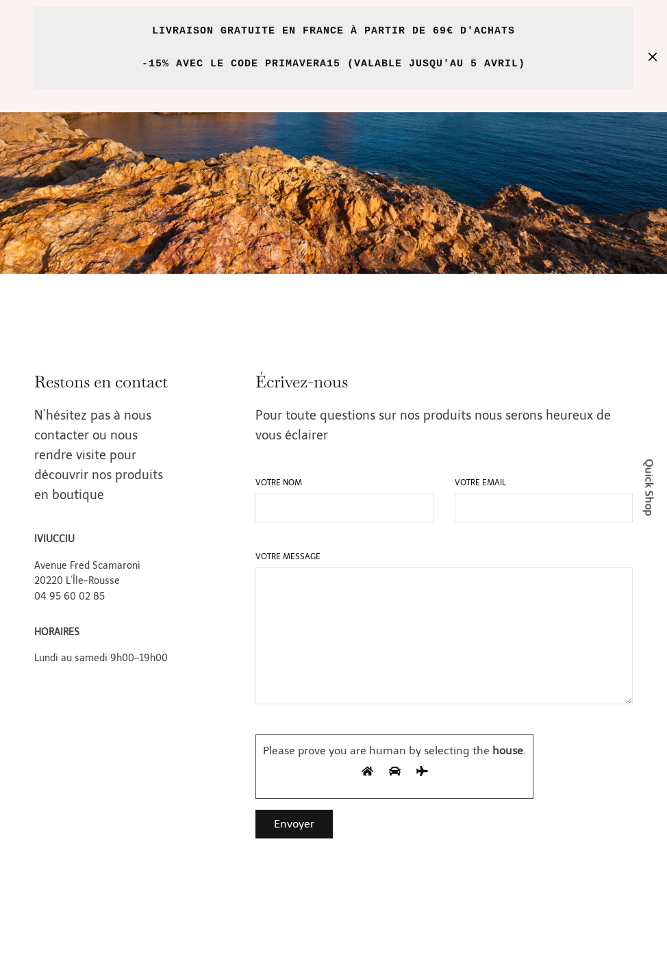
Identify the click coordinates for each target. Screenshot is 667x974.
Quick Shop (649, 487)
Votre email (480, 482)
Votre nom (278, 482)
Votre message (287, 556)
